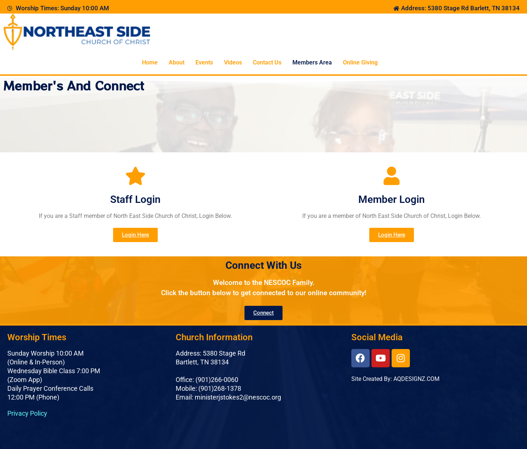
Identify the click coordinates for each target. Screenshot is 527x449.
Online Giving (360, 62)
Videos (233, 62)
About (176, 62)
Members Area (312, 62)
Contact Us (267, 62)
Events (204, 62)
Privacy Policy (27, 413)
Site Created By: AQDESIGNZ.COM (395, 378)
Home (150, 62)
